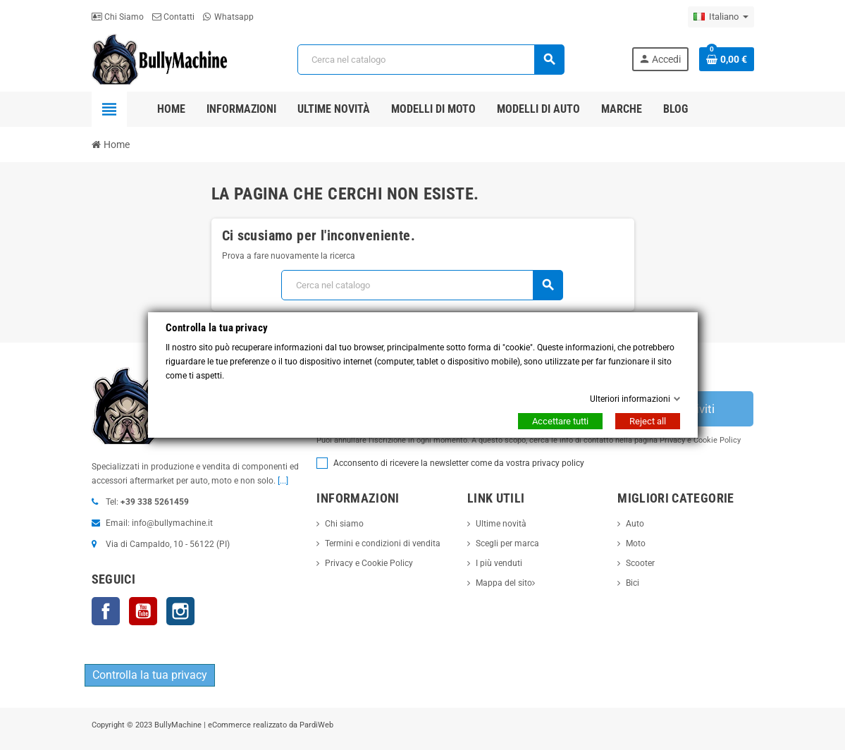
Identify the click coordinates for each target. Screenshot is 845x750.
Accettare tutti (560, 421)
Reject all (647, 421)
